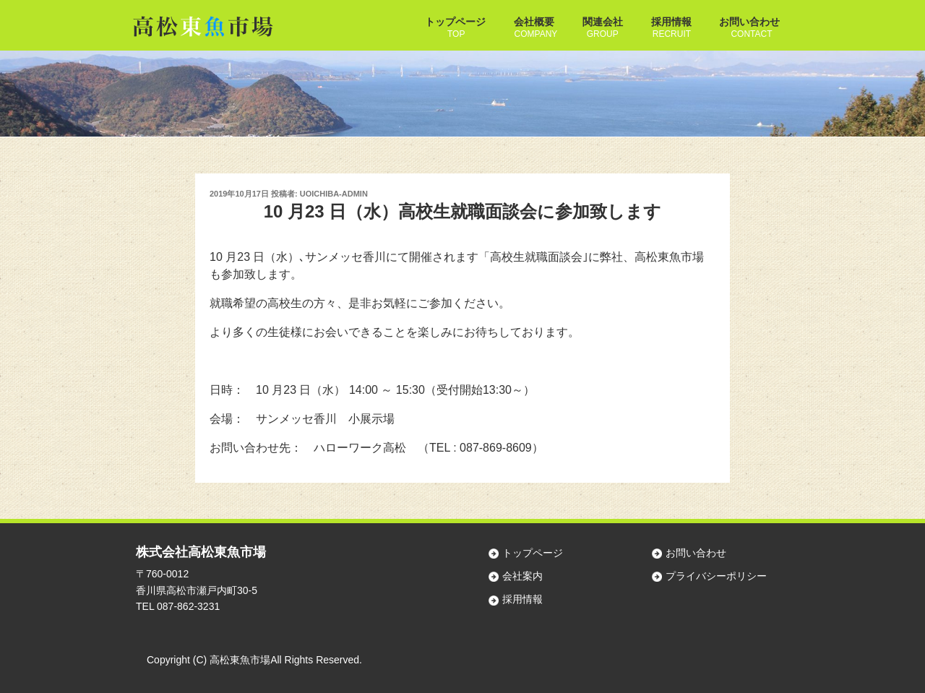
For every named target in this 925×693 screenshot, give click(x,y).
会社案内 (522, 576)
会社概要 (534, 21)
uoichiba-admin (334, 193)
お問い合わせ (749, 21)
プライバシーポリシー (716, 576)
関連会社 (602, 21)
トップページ (455, 21)
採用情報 (671, 21)
